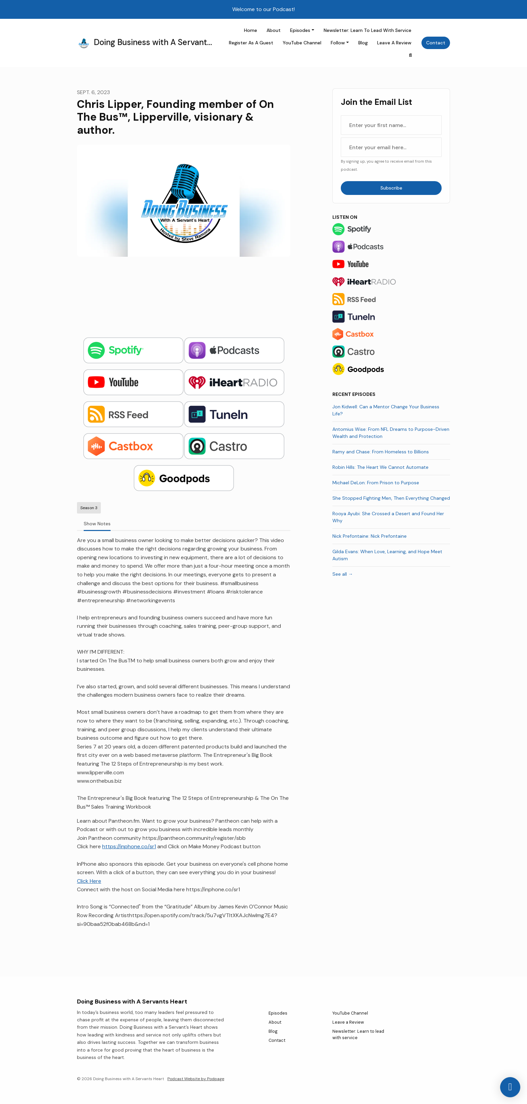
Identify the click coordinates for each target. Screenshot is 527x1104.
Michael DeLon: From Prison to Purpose (375, 483)
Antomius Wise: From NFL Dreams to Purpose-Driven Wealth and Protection (390, 432)
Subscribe (391, 188)
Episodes (300, 30)
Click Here (89, 881)
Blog (363, 43)
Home (250, 30)
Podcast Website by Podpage (195, 1078)
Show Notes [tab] (97, 524)
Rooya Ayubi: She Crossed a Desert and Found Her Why (388, 517)
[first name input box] (391, 125)
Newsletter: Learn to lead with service (367, 30)
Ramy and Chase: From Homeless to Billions (380, 452)
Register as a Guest (251, 43)
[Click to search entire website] (410, 55)
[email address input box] (391, 147)
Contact (435, 43)
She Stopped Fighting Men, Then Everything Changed (391, 498)
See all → (342, 574)
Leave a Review (394, 43)
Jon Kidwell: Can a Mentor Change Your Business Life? (385, 410)
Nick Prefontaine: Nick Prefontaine (369, 536)
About (274, 30)
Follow (338, 43)
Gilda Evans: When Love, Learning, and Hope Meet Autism (387, 555)
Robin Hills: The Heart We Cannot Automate (380, 467)
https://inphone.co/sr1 (129, 846)
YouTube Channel (302, 43)
